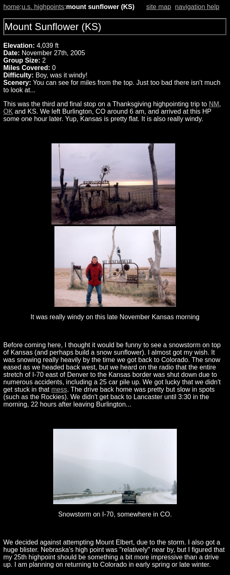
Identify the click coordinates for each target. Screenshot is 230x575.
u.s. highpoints (42, 6)
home (11, 6)
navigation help (197, 6)
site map (158, 6)
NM (214, 104)
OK (8, 111)
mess (59, 389)
